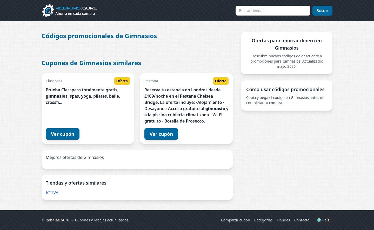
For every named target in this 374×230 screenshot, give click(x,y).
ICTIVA (52, 192)
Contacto (302, 220)
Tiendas (283, 220)
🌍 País (323, 220)
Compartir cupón (235, 220)
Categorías (263, 220)
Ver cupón (62, 134)
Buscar (322, 10)
